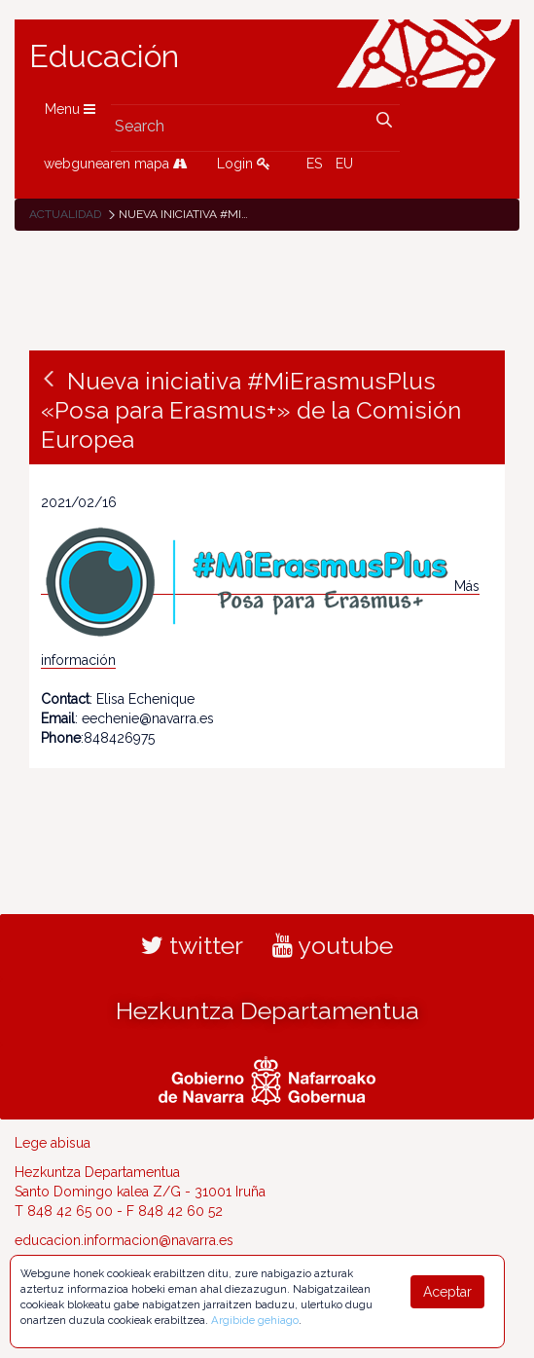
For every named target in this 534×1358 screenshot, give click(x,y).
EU (344, 163)
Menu (70, 109)
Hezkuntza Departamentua (267, 1010)
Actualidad (65, 214)
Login (243, 163)
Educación (104, 56)
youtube (332, 945)
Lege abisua (52, 1143)
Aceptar (447, 1292)
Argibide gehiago (255, 1320)
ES (314, 163)
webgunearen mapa (116, 163)
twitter (192, 945)
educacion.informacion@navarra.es (124, 1240)
